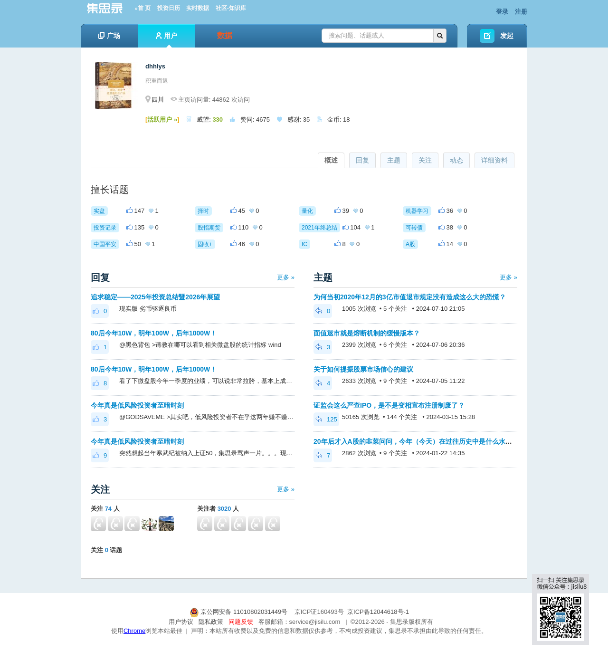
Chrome (134, 630)
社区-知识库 (231, 8)
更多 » (285, 277)
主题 (393, 160)
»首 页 (143, 8)
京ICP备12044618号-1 (378, 611)
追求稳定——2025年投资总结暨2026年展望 (155, 297)
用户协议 (181, 621)
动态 (456, 160)
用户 (166, 40)
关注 (425, 160)
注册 (521, 11)
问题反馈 (240, 621)
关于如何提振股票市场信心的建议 (363, 369)
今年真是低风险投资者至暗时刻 (137, 405)
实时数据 (197, 8)
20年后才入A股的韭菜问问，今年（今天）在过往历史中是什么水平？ (416, 441)
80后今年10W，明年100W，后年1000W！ (154, 333)
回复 (362, 160)
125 (326, 419)
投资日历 (168, 8)
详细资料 (494, 160)
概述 (331, 160)
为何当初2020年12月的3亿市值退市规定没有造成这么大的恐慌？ (410, 297)
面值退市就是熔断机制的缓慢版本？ (367, 333)
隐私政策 (211, 621)
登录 (502, 11)
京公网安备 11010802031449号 (239, 611)
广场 (109, 35)
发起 (506, 35)
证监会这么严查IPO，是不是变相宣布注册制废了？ (389, 405)
